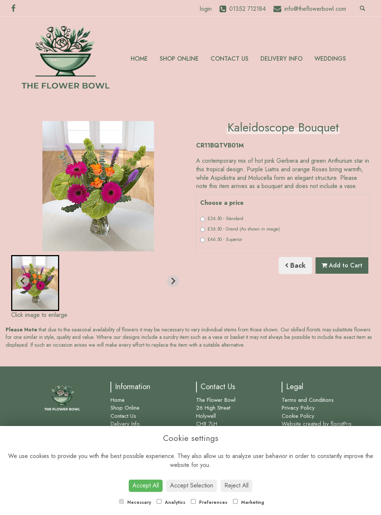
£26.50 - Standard (221, 218)
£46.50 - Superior (221, 239)
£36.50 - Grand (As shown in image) (240, 229)
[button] (35, 283)
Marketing (248, 502)
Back (295, 265)
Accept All (145, 485)
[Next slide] (173, 281)
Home (139, 58)
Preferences (209, 502)
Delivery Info (281, 58)
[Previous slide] (23, 281)
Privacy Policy (298, 408)
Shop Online (179, 58)
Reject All (236, 485)
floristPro (341, 424)
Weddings (330, 58)
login (206, 8)
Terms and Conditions (308, 400)
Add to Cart (341, 265)
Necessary (135, 502)
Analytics (171, 502)
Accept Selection (191, 485)
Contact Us (230, 58)
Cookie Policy (298, 416)
